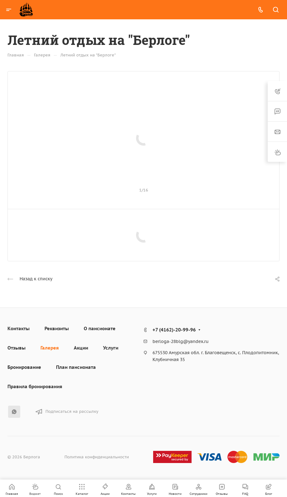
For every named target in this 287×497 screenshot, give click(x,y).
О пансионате (99, 328)
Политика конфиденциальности (96, 457)
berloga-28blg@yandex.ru (181, 341)
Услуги (110, 348)
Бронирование (24, 367)
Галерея (49, 348)
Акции (81, 348)
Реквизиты (57, 328)
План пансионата (76, 367)
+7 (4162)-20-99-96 (174, 330)
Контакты (18, 328)
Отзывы (16, 348)
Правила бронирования (34, 386)
